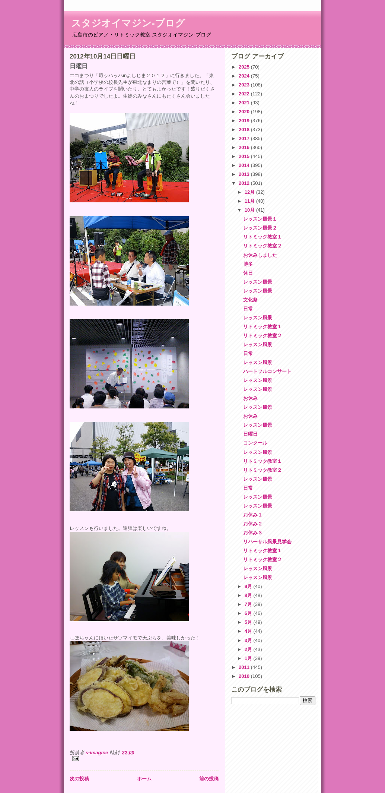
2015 (245, 156)
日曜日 (250, 434)
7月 (249, 604)
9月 (249, 586)
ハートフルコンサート (267, 371)
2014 (245, 165)
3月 (249, 640)
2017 (245, 138)
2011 (245, 667)
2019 (245, 120)
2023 (245, 85)
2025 (245, 67)
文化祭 (250, 300)
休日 (248, 273)
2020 (245, 111)
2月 (249, 649)
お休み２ (252, 524)
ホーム (144, 778)
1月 (249, 658)
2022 (245, 94)
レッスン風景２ (260, 228)
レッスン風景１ (260, 219)
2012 (245, 183)
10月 (250, 210)
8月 (249, 595)
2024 (245, 76)
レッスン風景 (257, 282)
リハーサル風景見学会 (267, 541)
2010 (245, 676)
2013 (245, 174)
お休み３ (252, 532)
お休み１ (252, 515)
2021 (245, 102)
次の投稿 (79, 778)
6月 (249, 613)
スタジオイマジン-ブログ (128, 23)
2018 (245, 129)
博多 (248, 264)
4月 (249, 631)
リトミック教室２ (262, 246)
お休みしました (260, 255)
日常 (248, 309)
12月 (250, 192)
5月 (249, 622)
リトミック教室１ (262, 237)
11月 (250, 201)
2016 (245, 147)
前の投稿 (209, 778)
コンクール (255, 443)
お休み (250, 398)
